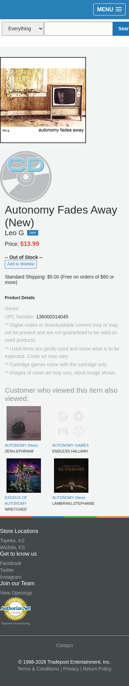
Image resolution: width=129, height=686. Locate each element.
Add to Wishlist (20, 264)
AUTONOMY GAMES (70, 445)
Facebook (10, 563)
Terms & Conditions (38, 669)
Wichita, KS (12, 547)
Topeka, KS (12, 540)
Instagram (10, 577)
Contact (64, 645)
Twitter (7, 570)
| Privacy (70, 669)
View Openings (16, 593)
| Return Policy (95, 669)
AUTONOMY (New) (21, 445)
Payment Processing (15, 623)
